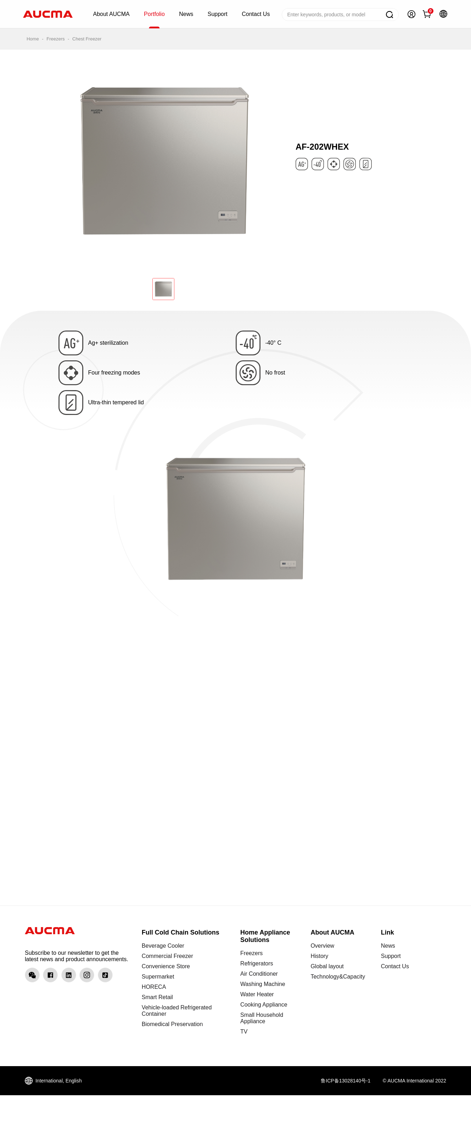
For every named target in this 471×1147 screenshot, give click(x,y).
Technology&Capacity (337, 977)
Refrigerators (256, 963)
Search (389, 14)
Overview (322, 946)
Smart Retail (157, 997)
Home (33, 38)
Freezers (55, 38)
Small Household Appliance (261, 1018)
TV (243, 1032)
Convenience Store (166, 966)
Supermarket (158, 977)
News (388, 946)
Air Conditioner (259, 974)
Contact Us (395, 966)
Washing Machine (262, 984)
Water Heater (257, 994)
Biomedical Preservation (172, 1024)
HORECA (154, 987)
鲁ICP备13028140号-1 (345, 1081)
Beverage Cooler (163, 946)
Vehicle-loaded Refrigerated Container (177, 1010)
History (319, 956)
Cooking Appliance (263, 1005)
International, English (58, 1081)
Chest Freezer (86, 38)
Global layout (326, 966)
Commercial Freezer (167, 956)
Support (391, 956)
